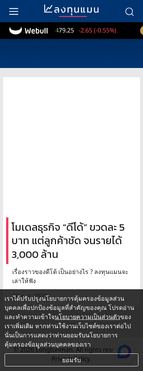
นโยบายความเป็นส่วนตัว (87, 317)
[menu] (13, 11)
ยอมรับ (71, 360)
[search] (129, 11)
